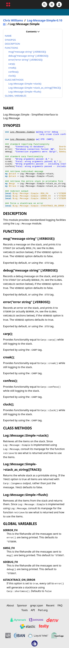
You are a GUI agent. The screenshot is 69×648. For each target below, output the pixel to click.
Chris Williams (13, 20)
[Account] (59, 4)
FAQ (59, 605)
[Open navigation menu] (51, 4)
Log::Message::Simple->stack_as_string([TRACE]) (34, 87)
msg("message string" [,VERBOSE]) (27, 51)
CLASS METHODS (14, 79)
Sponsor (22, 605)
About (10, 605)
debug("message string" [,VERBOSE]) (28, 55)
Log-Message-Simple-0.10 (44, 20)
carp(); (11, 63)
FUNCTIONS (11, 47)
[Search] (44, 4)
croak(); (12, 67)
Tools (24, 610)
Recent (50, 605)
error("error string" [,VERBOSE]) (25, 59)
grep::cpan (36, 605)
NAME (8, 35)
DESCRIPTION (12, 43)
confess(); (13, 71)
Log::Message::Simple (22, 132)
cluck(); (12, 75)
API (33, 610)
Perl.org (43, 610)
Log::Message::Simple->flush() (24, 91)
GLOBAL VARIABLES (15, 95)
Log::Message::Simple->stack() (24, 83)
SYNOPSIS (10, 39)
